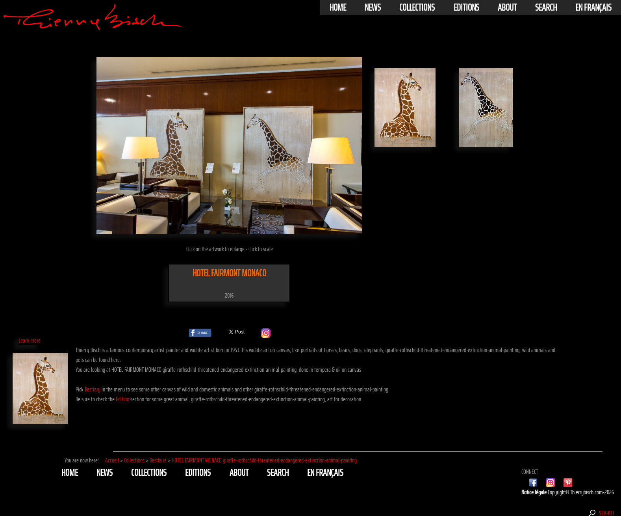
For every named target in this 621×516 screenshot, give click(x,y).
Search (546, 7)
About (507, 7)
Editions (466, 7)
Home (338, 7)
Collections (417, 7)
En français (593, 7)
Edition (122, 399)
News (373, 7)
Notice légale (534, 492)
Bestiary (92, 389)
